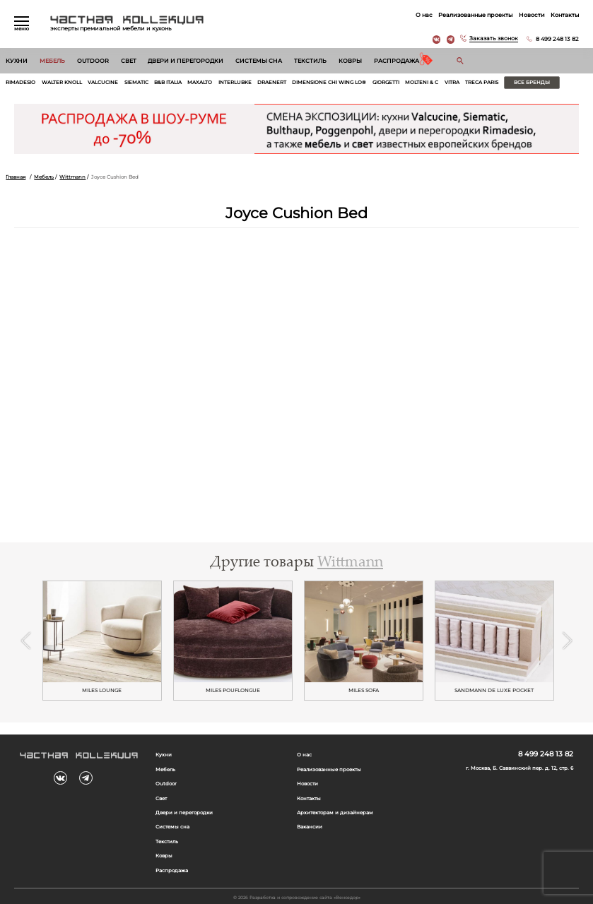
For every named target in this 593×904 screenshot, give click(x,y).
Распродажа (396, 60)
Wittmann (72, 177)
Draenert (271, 82)
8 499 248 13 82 (557, 38)
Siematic (136, 82)
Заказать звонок (493, 38)
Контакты (565, 14)
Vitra (452, 82)
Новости (532, 14)
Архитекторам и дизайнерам (335, 813)
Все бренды (532, 82)
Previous (26, 640)
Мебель (52, 60)
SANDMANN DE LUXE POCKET (494, 690)
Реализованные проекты (475, 14)
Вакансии (309, 827)
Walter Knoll (62, 82)
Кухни (17, 60)
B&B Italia (168, 82)
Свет (128, 60)
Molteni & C (421, 82)
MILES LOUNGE (102, 690)
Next (567, 640)
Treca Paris (481, 82)
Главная (15, 177)
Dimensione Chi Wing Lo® (329, 82)
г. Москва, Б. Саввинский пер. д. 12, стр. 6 (519, 768)
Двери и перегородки (185, 60)
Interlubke (235, 82)
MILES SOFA (363, 690)
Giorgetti (385, 82)
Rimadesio (20, 82)
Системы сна (258, 60)
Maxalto (199, 82)
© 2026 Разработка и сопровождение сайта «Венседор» (296, 897)
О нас (424, 14)
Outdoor (93, 60)
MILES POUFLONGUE (233, 690)
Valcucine (103, 82)
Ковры (350, 60)
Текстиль (310, 60)
